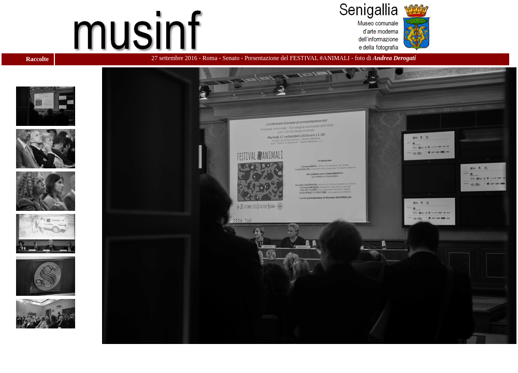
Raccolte (38, 59)
